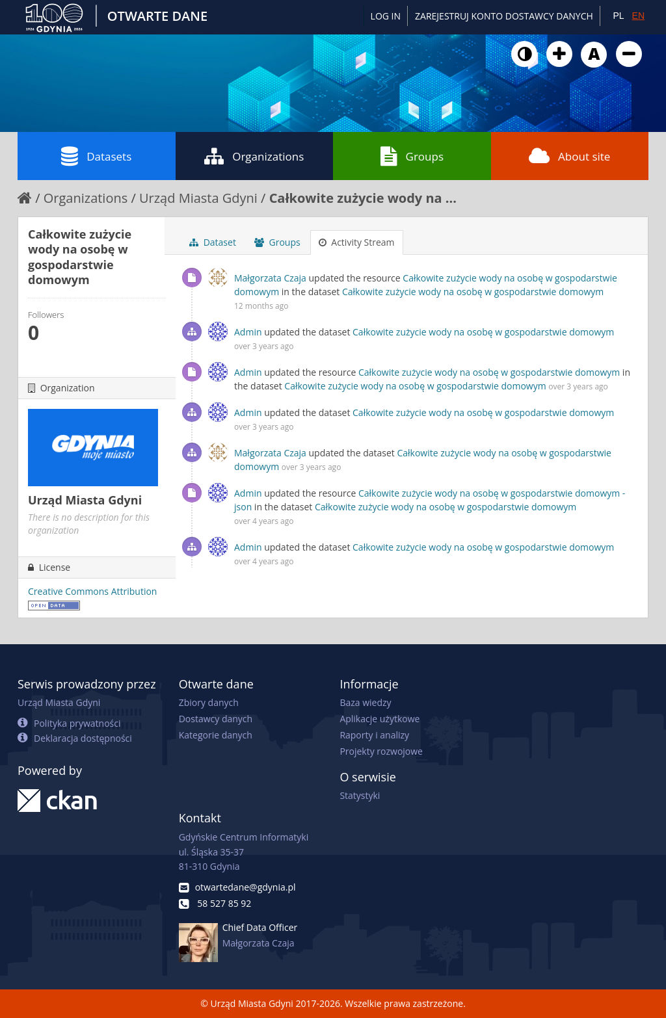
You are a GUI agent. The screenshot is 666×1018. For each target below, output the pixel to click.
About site (569, 156)
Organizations (254, 156)
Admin (248, 332)
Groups (412, 156)
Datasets (96, 156)
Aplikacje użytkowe (380, 718)
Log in (386, 16)
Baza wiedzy (365, 702)
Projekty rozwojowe (381, 751)
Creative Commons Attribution (92, 591)
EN (638, 15)
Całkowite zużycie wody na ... (363, 198)
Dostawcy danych (215, 718)
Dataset (212, 242)
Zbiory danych (209, 702)
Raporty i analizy (374, 735)
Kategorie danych (215, 735)
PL (618, 15)
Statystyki (360, 795)
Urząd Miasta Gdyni (198, 198)
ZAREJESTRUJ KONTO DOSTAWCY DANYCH (504, 16)
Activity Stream (357, 242)
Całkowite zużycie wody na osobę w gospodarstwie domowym (473, 291)
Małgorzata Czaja (270, 278)
